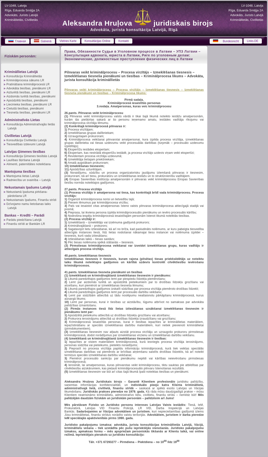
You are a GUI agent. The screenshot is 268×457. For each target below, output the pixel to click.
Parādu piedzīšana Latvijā (24, 220)
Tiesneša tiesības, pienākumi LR (28, 112)
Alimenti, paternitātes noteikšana (28, 164)
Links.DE (252, 41)
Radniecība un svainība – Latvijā (28, 180)
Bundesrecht (226, 41)
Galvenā (42, 41)
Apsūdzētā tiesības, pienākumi (27, 100)
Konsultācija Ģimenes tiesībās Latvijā (31, 156)
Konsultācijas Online (98, 41)
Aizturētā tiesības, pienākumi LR (28, 92)
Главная (17, 41)
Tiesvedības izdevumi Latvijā (25, 144)
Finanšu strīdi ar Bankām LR (25, 224)
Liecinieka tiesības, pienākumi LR (29, 104)
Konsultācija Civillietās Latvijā (26, 140)
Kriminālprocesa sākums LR (25, 80)
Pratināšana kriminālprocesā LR (28, 84)
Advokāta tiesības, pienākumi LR (28, 88)
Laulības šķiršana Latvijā (23, 160)
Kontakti (123, 41)
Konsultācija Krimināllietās (24, 76)
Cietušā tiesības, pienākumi (25, 108)
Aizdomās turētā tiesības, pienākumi (30, 96)
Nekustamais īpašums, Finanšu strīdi (31, 200)
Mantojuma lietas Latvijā (22, 176)
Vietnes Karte (68, 41)
